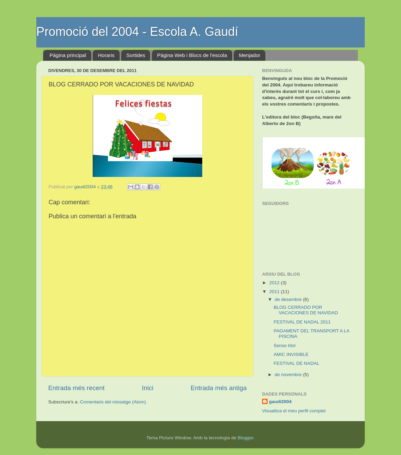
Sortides (135, 55)
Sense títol (285, 345)
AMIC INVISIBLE (291, 354)
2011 (275, 291)
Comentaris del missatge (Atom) (113, 401)
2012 (275, 282)
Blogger (245, 437)
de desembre (289, 299)
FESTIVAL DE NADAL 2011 (302, 322)
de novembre (289, 374)
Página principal (68, 55)
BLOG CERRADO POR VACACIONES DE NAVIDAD (306, 310)
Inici (148, 387)
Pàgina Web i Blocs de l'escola (192, 55)
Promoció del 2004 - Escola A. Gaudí (137, 32)
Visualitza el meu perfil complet (294, 410)
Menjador (249, 55)
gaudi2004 (280, 401)
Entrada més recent (76, 387)
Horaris (106, 55)
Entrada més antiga (219, 387)
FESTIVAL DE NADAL (297, 363)
